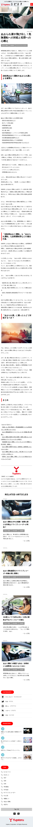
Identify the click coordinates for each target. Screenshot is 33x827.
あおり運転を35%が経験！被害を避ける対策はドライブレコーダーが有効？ (15, 524)
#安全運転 (14, 530)
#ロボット (6, 775)
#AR (5, 780)
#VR (5, 783)
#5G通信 (6, 786)
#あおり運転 (5, 45)
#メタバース (7, 772)
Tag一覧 (16, 809)
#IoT (5, 777)
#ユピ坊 (6, 795)
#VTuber (6, 789)
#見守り (6, 804)
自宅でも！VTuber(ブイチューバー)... (10, 750)
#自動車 (12, 45)
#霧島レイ (6, 798)
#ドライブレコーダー (21, 45)
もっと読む (27, 540)
